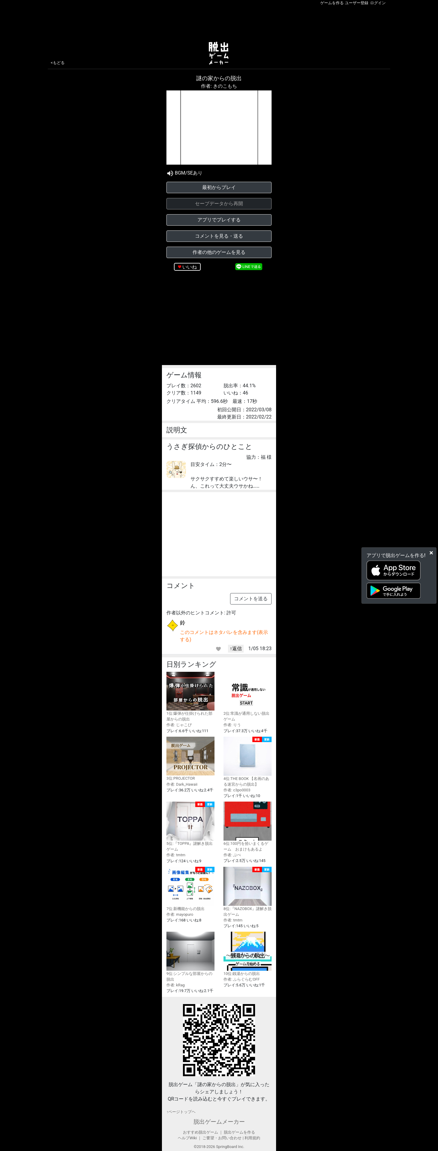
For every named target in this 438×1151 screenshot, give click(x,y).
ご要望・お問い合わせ (222, 1138)
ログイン (378, 3)
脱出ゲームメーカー (219, 1121)
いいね (189, 267)
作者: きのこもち (219, 86)
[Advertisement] (219, 22)
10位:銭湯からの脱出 (248, 954)
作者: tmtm (175, 855)
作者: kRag (175, 985)
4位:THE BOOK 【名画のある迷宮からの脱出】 (248, 762)
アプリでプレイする (219, 220)
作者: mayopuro (179, 914)
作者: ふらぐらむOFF (242, 979)
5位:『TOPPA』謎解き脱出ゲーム (190, 826)
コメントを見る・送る (219, 236)
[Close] (431, 552)
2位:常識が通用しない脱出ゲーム (248, 697)
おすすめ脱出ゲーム (200, 1132)
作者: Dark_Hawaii (181, 784)
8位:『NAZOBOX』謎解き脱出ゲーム (248, 892)
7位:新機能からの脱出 (190, 889)
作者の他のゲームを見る (219, 252)
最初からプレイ (219, 187)
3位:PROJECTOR (190, 759)
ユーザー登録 (356, 3)
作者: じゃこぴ (179, 725)
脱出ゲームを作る (239, 1132)
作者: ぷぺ (232, 855)
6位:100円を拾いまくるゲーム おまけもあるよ (248, 826)
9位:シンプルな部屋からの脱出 (190, 957)
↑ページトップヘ (181, 1112)
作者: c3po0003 (237, 790)
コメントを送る (251, 598)
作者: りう (232, 725)
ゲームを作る (332, 3)
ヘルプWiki (187, 1138)
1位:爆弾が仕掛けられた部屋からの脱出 (190, 697)
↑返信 (236, 648)
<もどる (58, 62)
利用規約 (252, 1138)
